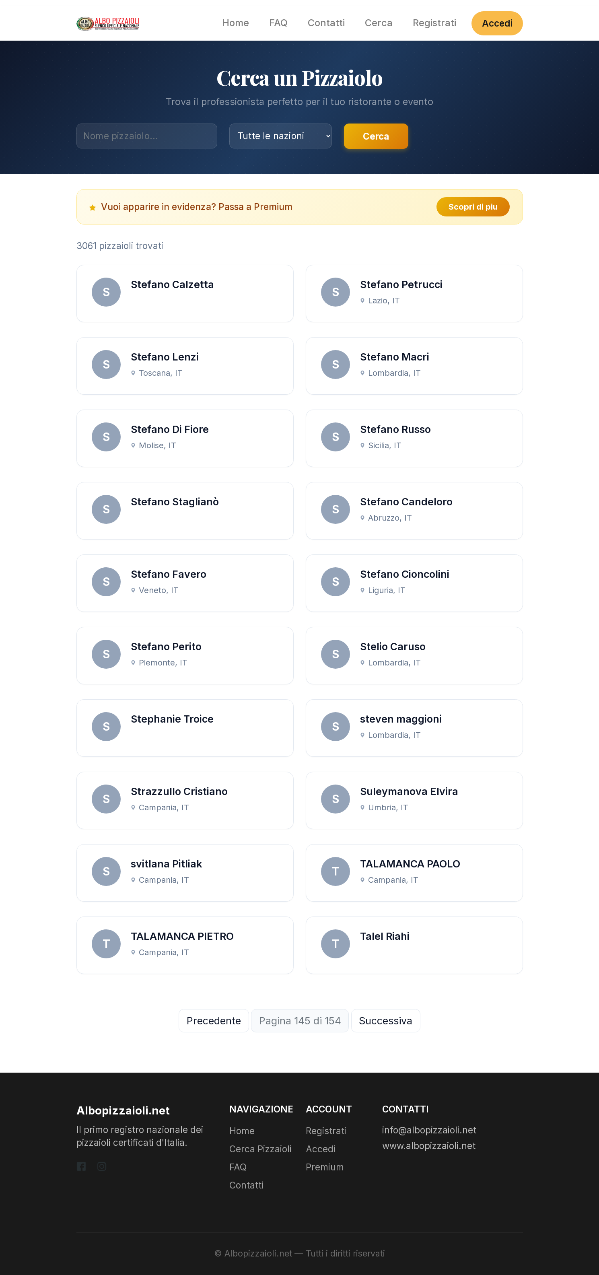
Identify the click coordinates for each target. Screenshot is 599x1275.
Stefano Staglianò (175, 502)
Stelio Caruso (393, 647)
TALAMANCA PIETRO (182, 936)
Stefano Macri (394, 357)
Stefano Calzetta (172, 284)
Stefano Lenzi (165, 357)
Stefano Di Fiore (170, 429)
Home (235, 23)
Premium (325, 1167)
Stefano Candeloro (406, 502)
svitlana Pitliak (166, 864)
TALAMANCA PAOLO (410, 864)
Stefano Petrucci (401, 284)
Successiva (385, 1021)
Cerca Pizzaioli (260, 1148)
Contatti (326, 23)
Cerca (379, 23)
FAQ (278, 23)
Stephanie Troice (172, 719)
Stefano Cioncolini (404, 574)
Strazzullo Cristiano (179, 791)
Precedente (214, 1021)
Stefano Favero (168, 574)
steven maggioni (401, 719)
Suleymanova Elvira (409, 791)
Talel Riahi (385, 936)
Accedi (497, 23)
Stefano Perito (166, 647)
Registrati (434, 23)
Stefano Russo (395, 429)
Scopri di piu (473, 207)
